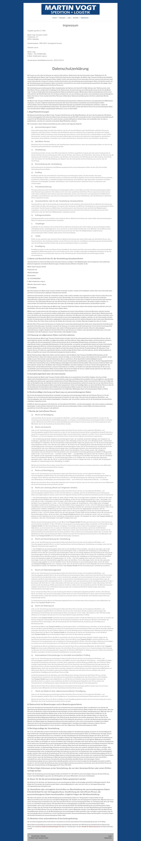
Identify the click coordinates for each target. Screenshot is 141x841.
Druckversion (34, 836)
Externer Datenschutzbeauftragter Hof (48, 826)
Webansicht (108, 838)
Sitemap (43, 836)
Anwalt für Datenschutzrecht (91, 826)
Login (110, 836)
